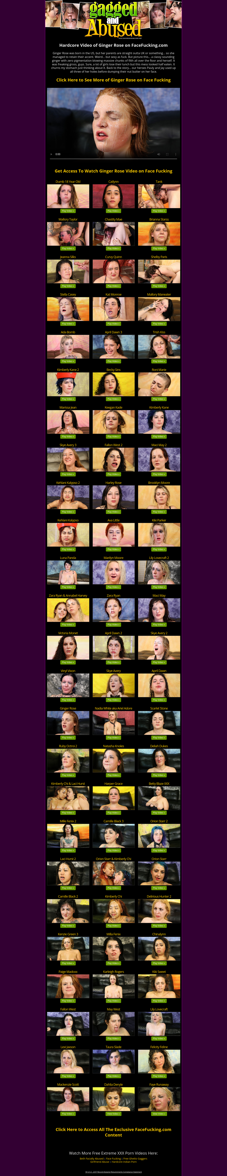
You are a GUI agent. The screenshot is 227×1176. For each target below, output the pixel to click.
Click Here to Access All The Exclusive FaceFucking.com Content (113, 1132)
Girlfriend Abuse (99, 1161)
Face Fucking (113, 1158)
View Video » (113, 1113)
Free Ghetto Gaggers (135, 1158)
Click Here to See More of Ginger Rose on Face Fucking (113, 80)
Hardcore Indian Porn (124, 1161)
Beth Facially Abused (92, 1158)
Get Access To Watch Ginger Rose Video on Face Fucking (113, 171)
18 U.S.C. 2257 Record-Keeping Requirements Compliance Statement (113, 1172)
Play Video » (68, 210)
